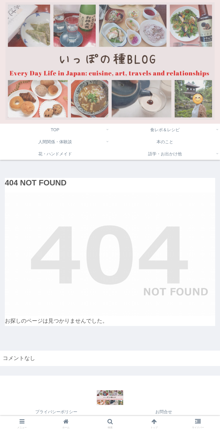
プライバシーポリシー (56, 411)
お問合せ (163, 411)
